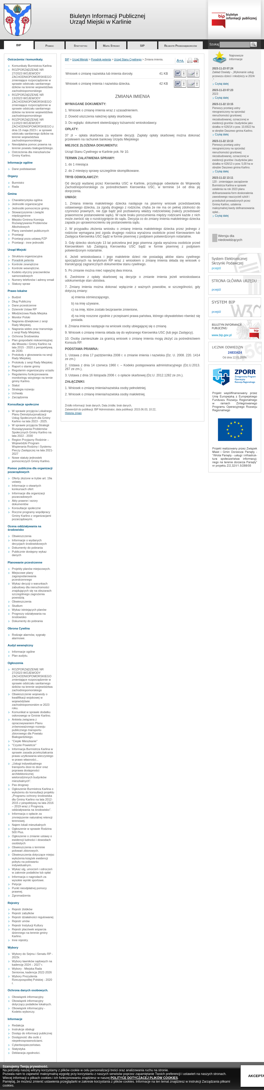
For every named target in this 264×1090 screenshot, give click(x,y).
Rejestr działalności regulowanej (32, 917)
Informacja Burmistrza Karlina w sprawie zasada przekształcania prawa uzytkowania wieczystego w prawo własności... (32, 754)
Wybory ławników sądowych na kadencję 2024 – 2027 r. (32, 963)
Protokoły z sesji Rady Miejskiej (32, 362)
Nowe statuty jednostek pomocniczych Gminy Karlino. (31, 459)
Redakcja (18, 1025)
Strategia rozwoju (23, 389)
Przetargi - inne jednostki (28, 242)
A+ (179, 60)
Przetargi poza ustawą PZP (29, 238)
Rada (15, 186)
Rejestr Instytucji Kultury (27, 925)
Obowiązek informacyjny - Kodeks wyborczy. (28, 1010)
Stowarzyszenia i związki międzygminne (28, 214)
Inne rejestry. (20, 940)
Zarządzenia (20, 397)
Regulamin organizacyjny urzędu (33, 370)
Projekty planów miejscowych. (31, 568)
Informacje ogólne (23, 651)
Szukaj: (214, 44)
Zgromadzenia (21, 895)
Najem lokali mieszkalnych (29, 824)
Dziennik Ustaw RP (24, 309)
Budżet (16, 297)
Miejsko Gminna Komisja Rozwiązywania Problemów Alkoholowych (29, 223)
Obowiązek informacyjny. (28, 996)
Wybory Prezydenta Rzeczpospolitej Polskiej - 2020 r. (32, 980)
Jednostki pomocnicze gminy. (31, 208)
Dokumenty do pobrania (27, 547)
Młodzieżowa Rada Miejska (29, 313)
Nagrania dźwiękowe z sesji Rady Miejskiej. (30, 323)
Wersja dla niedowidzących (230, 238)
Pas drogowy (20, 784)
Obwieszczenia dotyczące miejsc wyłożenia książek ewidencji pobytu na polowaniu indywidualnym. (33, 860)
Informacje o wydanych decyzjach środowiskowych (29, 542)
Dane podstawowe (24, 168)
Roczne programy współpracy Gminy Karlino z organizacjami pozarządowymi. (31, 515)
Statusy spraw (21, 283)
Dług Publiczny (21, 301)
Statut (16, 385)
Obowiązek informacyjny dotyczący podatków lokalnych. (32, 1002)
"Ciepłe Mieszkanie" (24, 741)
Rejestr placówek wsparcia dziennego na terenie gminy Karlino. (30, 933)
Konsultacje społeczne (26, 508)
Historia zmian (73, 413)
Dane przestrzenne (24, 305)
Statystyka (18, 1048)
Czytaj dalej (222, 83)
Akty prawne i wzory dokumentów (25, 502)
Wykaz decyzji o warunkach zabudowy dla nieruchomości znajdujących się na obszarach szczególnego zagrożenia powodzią (31, 590)
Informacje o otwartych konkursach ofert (26, 487)
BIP (18, 45)
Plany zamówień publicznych (30, 230)
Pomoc (49, 45)
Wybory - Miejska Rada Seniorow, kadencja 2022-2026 (32, 970)
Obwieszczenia (21, 536)
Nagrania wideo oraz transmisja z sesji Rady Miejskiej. (32, 330)
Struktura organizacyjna (27, 256)
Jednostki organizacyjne (27, 204)
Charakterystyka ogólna (27, 200)
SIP (142, 45)
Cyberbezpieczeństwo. (26, 1044)
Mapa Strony (111, 45)
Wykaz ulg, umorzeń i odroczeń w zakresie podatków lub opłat (32, 871)
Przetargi (17, 234)
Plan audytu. (20, 655)
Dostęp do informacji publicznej (32, 1033)
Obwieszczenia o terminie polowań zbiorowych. (28, 849)
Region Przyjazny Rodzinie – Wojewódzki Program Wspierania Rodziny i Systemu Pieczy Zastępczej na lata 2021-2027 (32, 446)
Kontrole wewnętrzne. (26, 268)
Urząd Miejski (80, 59)
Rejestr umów (21, 921)
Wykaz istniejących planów (29, 609)
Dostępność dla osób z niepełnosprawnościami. (27, 1039)
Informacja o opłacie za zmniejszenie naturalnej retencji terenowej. (32, 817)
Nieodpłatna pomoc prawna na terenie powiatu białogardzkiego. (33, 146)
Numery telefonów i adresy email (33, 279)
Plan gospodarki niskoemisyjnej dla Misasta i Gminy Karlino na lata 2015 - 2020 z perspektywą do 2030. (32, 345)
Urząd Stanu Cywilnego (128, 59)
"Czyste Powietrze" (24, 745)
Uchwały (17, 393)
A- (182, 60)
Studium (17, 605)
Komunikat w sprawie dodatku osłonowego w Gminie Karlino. (31, 713)
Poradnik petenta (23, 260)
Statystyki (80, 45)
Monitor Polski (21, 317)
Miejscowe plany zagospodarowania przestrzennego (24, 576)
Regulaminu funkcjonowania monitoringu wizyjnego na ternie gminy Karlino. (32, 378)
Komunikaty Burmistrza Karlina (31, 65)
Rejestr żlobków (22, 909)
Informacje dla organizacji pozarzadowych (28, 495)
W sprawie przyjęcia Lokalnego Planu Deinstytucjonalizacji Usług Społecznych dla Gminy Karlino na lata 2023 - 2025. (32, 416)
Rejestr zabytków (23, 913)
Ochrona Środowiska (25, 336)
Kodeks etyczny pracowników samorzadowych (31, 274)
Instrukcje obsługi (23, 1029)
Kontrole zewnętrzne (25, 264)
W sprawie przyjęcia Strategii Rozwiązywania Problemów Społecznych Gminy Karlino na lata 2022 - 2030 (31, 430)
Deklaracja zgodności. (26, 1052)
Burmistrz (18, 182)
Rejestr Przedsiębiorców (180, 45)
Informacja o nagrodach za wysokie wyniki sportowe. (29, 878)
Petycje (16, 884)
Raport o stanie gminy (26, 366)
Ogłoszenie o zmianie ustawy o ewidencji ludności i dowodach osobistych (32, 840)
